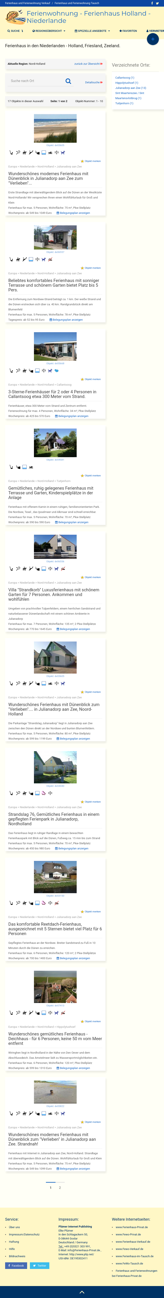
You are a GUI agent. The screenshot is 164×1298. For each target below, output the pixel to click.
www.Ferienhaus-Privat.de (132, 1227)
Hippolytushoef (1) (126, 82)
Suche (14, 30)
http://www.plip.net (81, 1254)
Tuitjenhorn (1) (124, 103)
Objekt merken (93, 161)
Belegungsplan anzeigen (73, 212)
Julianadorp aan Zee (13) (130, 88)
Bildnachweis (17, 1256)
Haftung (14, 1241)
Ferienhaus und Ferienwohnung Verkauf (27, 3)
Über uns (14, 1227)
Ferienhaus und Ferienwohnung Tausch (77, 3)
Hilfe (12, 1249)
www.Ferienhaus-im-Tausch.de (135, 1256)
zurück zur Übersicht (87, 63)
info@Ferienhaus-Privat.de (83, 1250)
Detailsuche (92, 82)
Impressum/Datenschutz (24, 1234)
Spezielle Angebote (92, 30)
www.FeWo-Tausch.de (129, 1263)
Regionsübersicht (48, 30)
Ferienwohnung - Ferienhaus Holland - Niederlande (89, 17)
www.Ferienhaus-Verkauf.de (133, 1241)
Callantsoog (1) (124, 77)
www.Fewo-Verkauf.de (129, 1249)
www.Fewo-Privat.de (128, 1234)
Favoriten (127, 30)
